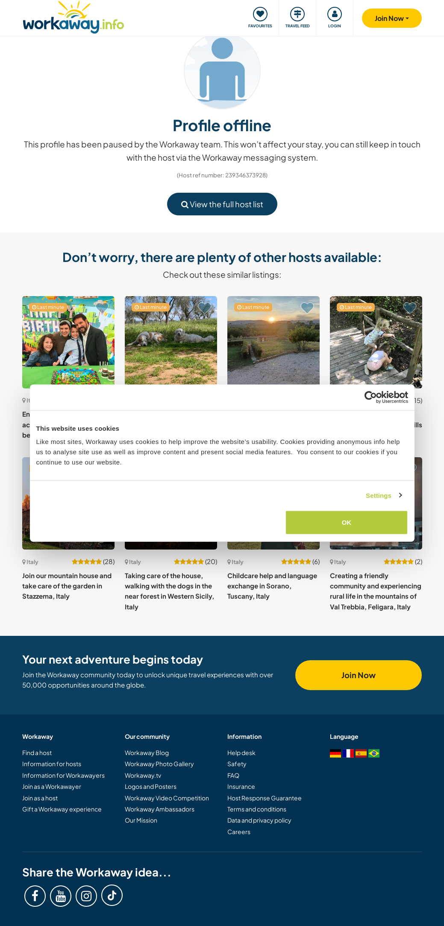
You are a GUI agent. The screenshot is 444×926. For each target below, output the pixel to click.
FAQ (233, 775)
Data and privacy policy (259, 820)
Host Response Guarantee (264, 798)
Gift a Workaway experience (62, 809)
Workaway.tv (143, 775)
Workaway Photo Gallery (159, 763)
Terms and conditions (256, 809)
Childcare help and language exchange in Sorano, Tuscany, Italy (272, 585)
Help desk (241, 752)
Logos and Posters (150, 786)
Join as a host (40, 798)
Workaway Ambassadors (159, 809)
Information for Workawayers (63, 775)
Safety (237, 763)
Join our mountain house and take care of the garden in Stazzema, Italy (67, 585)
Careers (238, 831)
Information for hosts (51, 763)
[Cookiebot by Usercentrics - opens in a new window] (370, 397)
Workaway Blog (147, 752)
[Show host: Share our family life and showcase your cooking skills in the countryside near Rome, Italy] (376, 342)
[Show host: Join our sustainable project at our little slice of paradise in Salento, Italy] (171, 342)
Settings (378, 495)
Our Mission (141, 820)
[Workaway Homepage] (73, 16)
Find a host (37, 752)
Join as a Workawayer (51, 786)
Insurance (241, 786)
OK (347, 522)
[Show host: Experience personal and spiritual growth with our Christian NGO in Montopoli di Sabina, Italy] (273, 342)
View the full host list (222, 204)
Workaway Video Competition (167, 798)
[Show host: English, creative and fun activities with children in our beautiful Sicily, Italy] (68, 342)
